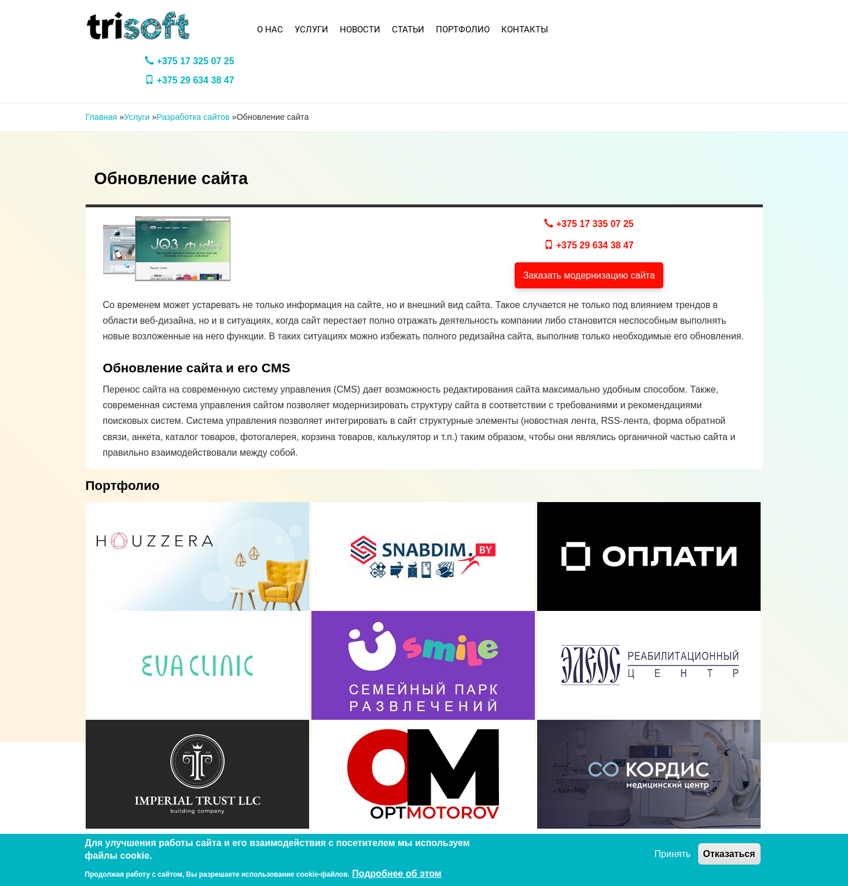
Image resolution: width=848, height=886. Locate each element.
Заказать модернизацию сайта (589, 275)
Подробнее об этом (396, 873)
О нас (270, 29)
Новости (360, 29)
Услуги (311, 29)
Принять (673, 854)
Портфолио (463, 29)
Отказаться (729, 854)
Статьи (408, 29)
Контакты (524, 29)
